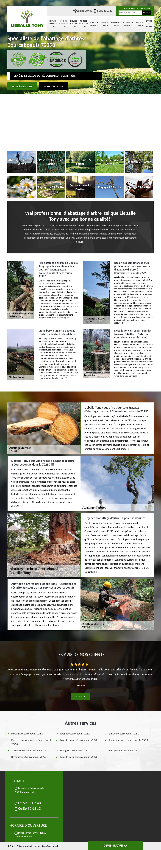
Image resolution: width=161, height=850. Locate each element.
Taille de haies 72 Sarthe (73, 24)
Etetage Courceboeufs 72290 (74, 750)
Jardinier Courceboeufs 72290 (75, 733)
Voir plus (80, 696)
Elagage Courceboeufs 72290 (123, 750)
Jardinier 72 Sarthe (104, 23)
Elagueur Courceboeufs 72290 (124, 733)
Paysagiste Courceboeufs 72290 (27, 733)
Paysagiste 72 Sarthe (115, 23)
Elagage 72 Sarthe (140, 23)
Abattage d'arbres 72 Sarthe (52, 24)
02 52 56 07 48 (82, 11)
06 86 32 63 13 (103, 11)
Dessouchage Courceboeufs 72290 (28, 756)
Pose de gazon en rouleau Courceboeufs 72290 (31, 742)
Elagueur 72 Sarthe (94, 23)
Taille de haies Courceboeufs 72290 (29, 750)
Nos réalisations (22, 86)
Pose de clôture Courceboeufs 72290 (78, 740)
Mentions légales (51, 846)
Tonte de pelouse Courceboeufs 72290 (128, 740)
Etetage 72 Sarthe (149, 24)
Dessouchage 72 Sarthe (128, 23)
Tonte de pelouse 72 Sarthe (83, 24)
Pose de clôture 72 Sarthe (63, 24)
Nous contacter (53, 86)
